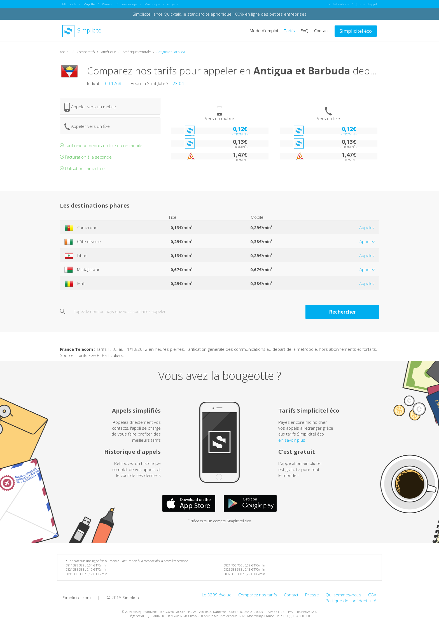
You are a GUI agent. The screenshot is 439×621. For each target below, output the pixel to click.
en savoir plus (291, 440)
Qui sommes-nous (343, 594)
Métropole (69, 4)
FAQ (304, 30)
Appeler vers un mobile (90, 106)
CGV (372, 594)
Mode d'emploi (263, 30)
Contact (321, 30)
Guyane (172, 4)
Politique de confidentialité (351, 600)
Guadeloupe (129, 4)
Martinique (152, 4)
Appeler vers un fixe (87, 126)
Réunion (107, 4)
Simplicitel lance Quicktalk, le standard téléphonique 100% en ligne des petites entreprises (220, 14)
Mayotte (89, 4)
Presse (312, 594)
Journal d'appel (366, 4)
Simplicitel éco (356, 30)
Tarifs (289, 30)
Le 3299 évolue (217, 594)
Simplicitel (82, 30)
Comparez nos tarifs (257, 594)
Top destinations (337, 4)
